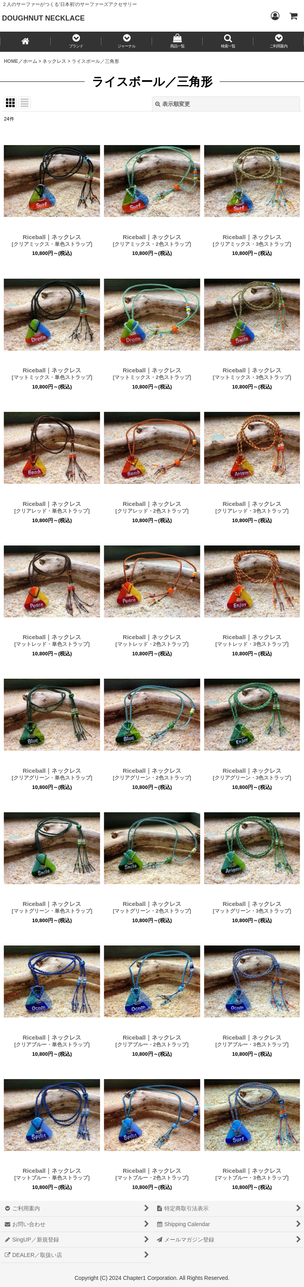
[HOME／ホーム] (25, 42)
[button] (76, 42)
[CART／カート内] (293, 16)
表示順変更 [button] (172, 104)
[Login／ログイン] (275, 16)
